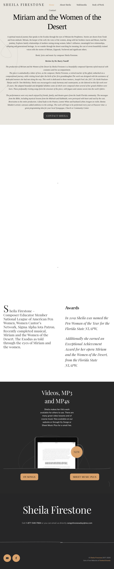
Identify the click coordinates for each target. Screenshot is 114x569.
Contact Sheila (57, 115)
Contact (52, 10)
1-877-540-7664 (33, 523)
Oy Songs (29, 476)
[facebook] (16, 558)
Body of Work (98, 4)
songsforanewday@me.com (79, 523)
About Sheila (65, 4)
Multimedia (82, 4)
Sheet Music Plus (84, 476)
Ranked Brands (105, 560)
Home (51, 4)
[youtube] (7, 558)
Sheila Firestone (96, 558)
